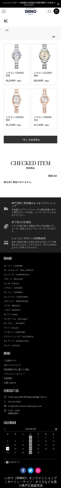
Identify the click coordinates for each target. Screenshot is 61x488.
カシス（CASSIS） (12, 345)
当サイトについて (12, 365)
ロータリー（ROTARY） (15, 323)
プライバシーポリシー (14, 373)
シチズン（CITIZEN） (14, 287)
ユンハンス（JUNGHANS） (17, 296)
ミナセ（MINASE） (13, 305)
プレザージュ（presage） (16, 318)
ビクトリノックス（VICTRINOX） (19, 336)
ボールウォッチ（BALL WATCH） (19, 270)
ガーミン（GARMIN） (14, 265)
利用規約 (8, 378)
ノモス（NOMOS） (13, 309)
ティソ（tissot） (12, 327)
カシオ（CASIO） (12, 283)
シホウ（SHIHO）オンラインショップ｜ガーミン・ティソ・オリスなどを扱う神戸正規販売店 (30, 482)
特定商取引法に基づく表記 (16, 369)
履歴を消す (52, 175)
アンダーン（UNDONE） (15, 332)
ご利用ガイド (10, 360)
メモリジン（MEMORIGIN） (17, 301)
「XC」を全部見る (30, 139)
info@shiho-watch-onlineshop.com (25, 405)
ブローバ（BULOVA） (14, 278)
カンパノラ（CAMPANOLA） (17, 274)
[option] (30, 441)
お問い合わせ (10, 382)
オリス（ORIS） (11, 314)
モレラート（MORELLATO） (17, 340)
